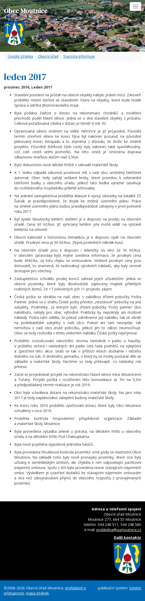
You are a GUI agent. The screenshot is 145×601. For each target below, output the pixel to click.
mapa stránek (37, 593)
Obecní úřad (48, 56)
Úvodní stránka (20, 56)
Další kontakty (127, 537)
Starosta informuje (79, 56)
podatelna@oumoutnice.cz (118, 529)
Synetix (135, 587)
